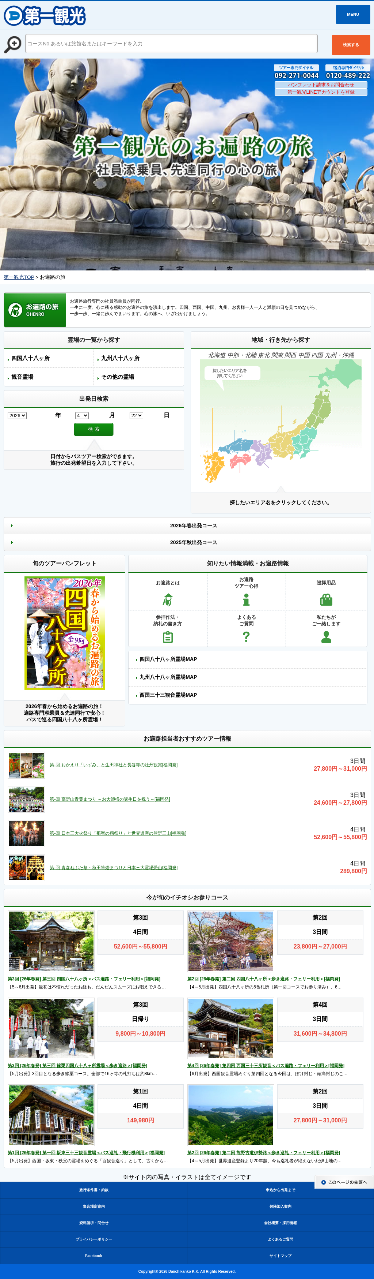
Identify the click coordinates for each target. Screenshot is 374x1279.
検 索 (94, 429)
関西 (290, 355)
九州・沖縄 (339, 355)
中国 (304, 355)
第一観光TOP (19, 277)
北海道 (216, 355)
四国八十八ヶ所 (30, 358)
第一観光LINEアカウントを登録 (321, 92)
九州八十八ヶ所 (120, 358)
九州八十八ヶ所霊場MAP (168, 677)
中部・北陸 (241, 355)
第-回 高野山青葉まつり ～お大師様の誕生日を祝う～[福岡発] (110, 799)
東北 (264, 355)
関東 (277, 355)
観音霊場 (22, 377)
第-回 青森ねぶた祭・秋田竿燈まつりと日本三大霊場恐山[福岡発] (114, 867)
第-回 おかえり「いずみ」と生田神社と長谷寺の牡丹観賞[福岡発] (114, 764)
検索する (351, 44)
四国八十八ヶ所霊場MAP (168, 659)
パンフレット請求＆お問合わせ (321, 84)
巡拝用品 (326, 583)
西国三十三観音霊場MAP (168, 695)
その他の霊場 (117, 377)
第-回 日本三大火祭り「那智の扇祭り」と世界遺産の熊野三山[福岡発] (118, 833)
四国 (317, 355)
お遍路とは (168, 583)
